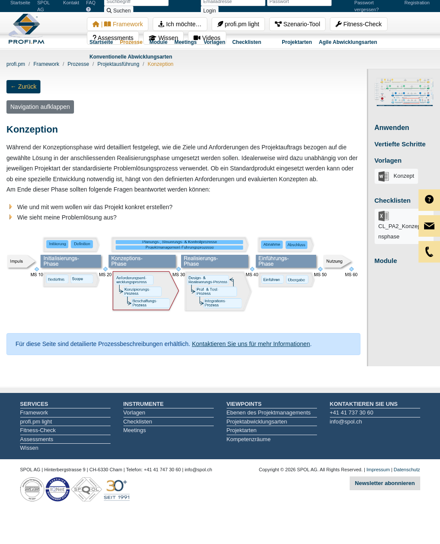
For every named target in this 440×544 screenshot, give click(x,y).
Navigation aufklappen (40, 106)
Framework (34, 412)
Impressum (378, 469)
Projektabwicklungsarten (257, 421)
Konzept (396, 176)
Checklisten (246, 42)
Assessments (36, 439)
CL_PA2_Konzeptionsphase (402, 225)
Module (158, 42)
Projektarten (297, 42)
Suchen (119, 11)
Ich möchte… (179, 24)
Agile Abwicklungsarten (348, 42)
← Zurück (23, 86)
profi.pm (15, 64)
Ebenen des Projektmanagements (269, 412)
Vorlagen (214, 42)
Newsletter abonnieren (385, 483)
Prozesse (131, 42)
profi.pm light (238, 24)
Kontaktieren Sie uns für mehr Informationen (251, 343)
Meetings (185, 42)
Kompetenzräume (249, 439)
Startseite (101, 42)
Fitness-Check (358, 24)
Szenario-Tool (297, 24)
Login (209, 11)
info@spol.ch (346, 421)
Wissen (29, 448)
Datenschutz (407, 469)
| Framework (117, 24)
